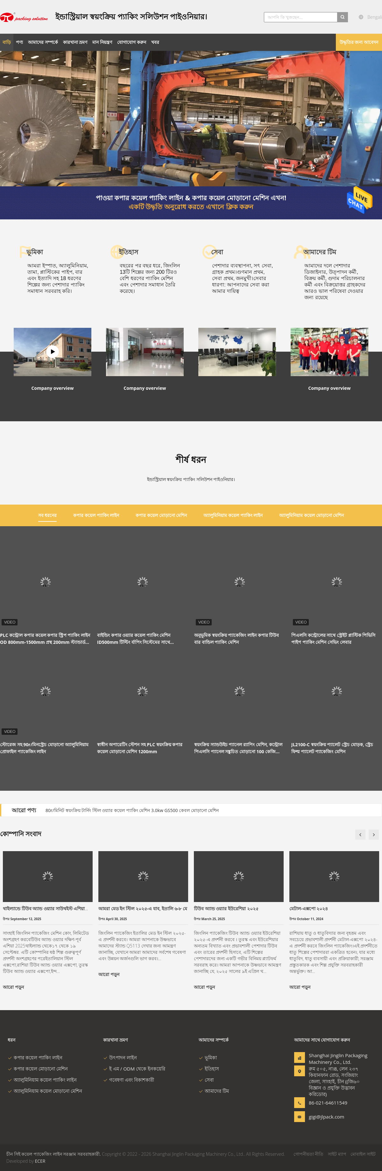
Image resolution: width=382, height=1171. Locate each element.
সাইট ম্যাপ (337, 1154)
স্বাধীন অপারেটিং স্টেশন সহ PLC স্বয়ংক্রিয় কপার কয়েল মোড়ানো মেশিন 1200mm (139, 747)
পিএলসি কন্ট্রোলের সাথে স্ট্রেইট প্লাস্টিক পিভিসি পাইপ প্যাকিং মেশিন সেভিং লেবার (333, 638)
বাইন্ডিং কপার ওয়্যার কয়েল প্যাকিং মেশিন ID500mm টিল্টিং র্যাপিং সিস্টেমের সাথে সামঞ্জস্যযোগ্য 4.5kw (133, 639)
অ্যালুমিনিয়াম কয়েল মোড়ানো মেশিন (45, 1091)
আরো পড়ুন (13, 987)
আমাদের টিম (214, 1091)
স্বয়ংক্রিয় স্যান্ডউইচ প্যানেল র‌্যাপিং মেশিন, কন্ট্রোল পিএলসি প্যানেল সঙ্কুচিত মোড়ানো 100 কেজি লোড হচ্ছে (238, 748)
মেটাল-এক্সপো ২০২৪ (308, 909)
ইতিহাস (209, 1068)
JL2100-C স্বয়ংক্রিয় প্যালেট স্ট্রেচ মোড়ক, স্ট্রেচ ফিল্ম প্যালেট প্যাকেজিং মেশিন (332, 747)
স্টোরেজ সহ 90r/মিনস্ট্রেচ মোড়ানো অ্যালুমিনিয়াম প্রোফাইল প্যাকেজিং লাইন (44, 747)
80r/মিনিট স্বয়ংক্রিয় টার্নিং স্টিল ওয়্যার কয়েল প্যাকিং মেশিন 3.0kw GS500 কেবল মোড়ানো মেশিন (132, 810)
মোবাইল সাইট (363, 1154)
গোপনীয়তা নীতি (309, 1154)
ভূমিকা (208, 1057)
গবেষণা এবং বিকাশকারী (128, 1080)
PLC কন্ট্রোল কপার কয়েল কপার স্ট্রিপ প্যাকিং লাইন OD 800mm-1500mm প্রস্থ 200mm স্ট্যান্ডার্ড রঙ (45, 639)
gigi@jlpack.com (326, 1116)
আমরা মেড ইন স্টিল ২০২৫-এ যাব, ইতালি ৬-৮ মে (142, 909)
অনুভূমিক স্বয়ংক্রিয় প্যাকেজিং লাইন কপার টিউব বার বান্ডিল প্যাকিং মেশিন (236, 638)
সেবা (206, 1080)
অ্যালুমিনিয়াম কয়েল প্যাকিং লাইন (42, 1080)
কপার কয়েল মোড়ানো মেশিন (38, 1068)
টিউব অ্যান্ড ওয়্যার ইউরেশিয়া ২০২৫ (226, 909)
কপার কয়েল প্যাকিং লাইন (35, 1057)
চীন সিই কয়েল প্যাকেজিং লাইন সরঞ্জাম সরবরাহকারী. (54, 1154)
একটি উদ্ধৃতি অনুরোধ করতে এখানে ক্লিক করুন (191, 206)
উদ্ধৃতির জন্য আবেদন (359, 42)
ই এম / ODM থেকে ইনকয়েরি (134, 1068)
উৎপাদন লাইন (120, 1057)
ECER (40, 1161)
